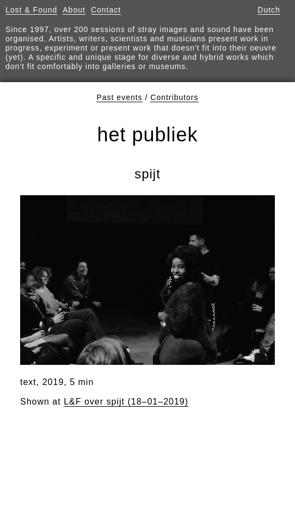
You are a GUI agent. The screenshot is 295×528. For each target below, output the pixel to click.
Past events (119, 97)
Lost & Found (31, 9)
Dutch (268, 9)
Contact (106, 9)
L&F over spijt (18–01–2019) (126, 401)
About (74, 9)
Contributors (174, 97)
